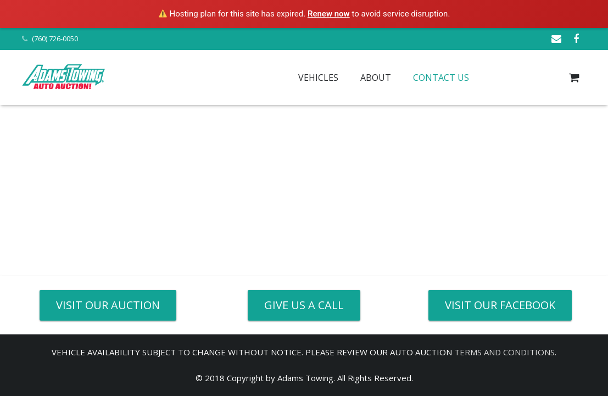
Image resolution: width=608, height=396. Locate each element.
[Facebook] (576, 39)
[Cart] (574, 77)
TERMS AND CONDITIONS (504, 352)
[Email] (556, 39)
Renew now (329, 14)
